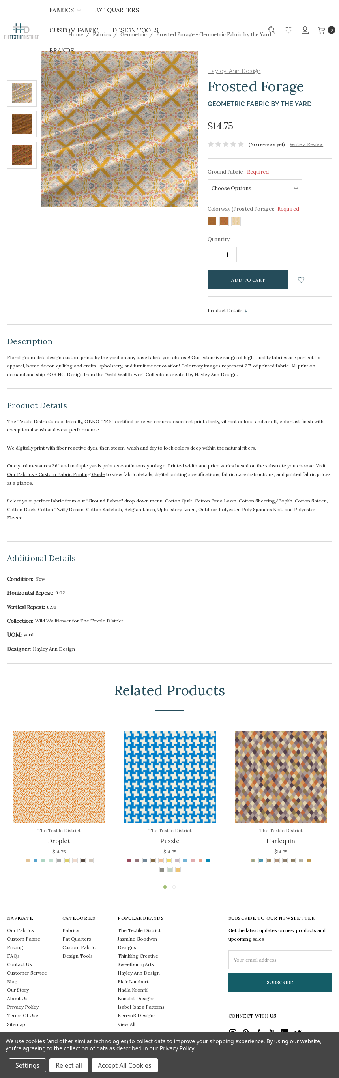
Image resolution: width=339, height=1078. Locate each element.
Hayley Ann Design (139, 973)
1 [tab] (165, 887)
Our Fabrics (20, 930)
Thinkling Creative (138, 956)
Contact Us (19, 964)
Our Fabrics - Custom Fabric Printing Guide (56, 474)
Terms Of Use (22, 1015)
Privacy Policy (23, 1007)
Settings (27, 1065)
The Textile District (139, 930)
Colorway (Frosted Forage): (253, 209)
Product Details (228, 310)
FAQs (13, 956)
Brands (61, 50)
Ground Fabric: (238, 172)
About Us (17, 998)
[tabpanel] (59, 798)
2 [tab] (174, 887)
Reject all (69, 1065)
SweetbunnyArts (136, 964)
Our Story (18, 990)
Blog (12, 981)
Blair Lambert (133, 981)
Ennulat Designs (136, 998)
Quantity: (219, 239)
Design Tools (135, 30)
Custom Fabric (73, 30)
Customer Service (27, 973)
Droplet (59, 841)
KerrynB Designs (137, 1015)
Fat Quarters (117, 10)
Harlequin (280, 841)
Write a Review (306, 144)
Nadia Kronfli (133, 990)
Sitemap (16, 1024)
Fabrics (65, 10)
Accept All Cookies (125, 1065)
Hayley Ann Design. (216, 374)
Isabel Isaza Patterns (141, 1007)
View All (126, 1024)
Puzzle (170, 841)
